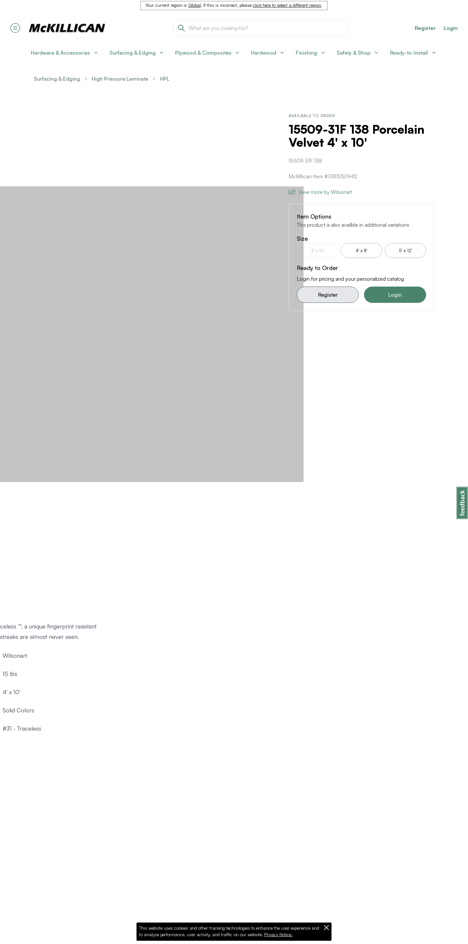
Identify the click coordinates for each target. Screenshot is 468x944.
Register (328, 294)
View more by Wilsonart (320, 192)
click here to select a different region (287, 5)
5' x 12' (405, 250)
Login (451, 28)
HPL (164, 78)
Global (194, 5)
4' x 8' (361, 250)
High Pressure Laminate (120, 78)
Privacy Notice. (278, 934)
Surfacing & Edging (57, 78)
